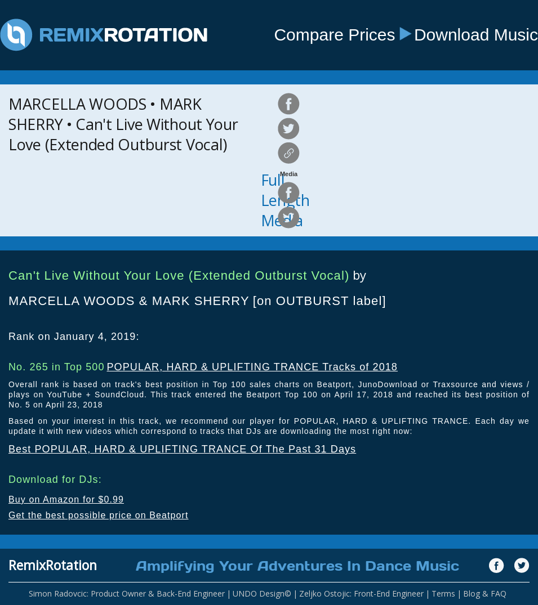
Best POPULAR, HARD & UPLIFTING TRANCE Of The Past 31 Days (182, 449)
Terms (443, 593)
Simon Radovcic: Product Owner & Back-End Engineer (127, 593)
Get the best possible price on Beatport (98, 515)
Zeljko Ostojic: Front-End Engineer (361, 593)
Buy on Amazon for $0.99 (66, 499)
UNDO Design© (262, 593)
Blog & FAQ (484, 593)
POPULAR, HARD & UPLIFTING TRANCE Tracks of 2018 (252, 367)
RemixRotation (52, 565)
